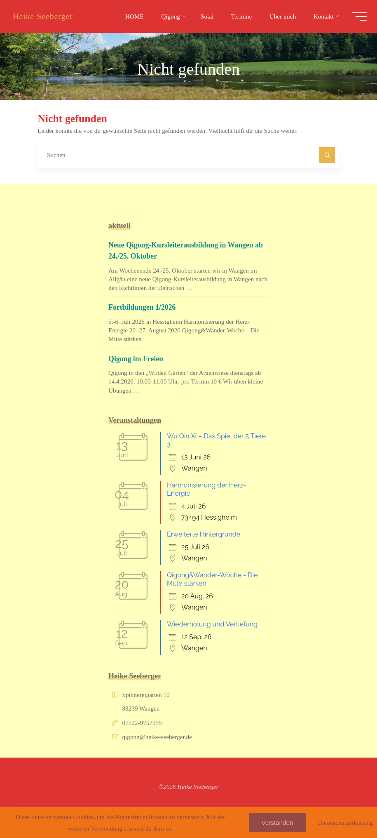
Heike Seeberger (45, 16)
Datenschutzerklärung (345, 822)
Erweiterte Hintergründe (203, 534)
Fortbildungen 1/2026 (143, 307)
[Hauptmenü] (357, 16)
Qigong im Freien (136, 359)
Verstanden (277, 822)
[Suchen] (327, 155)
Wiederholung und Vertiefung (212, 624)
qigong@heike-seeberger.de (157, 736)
